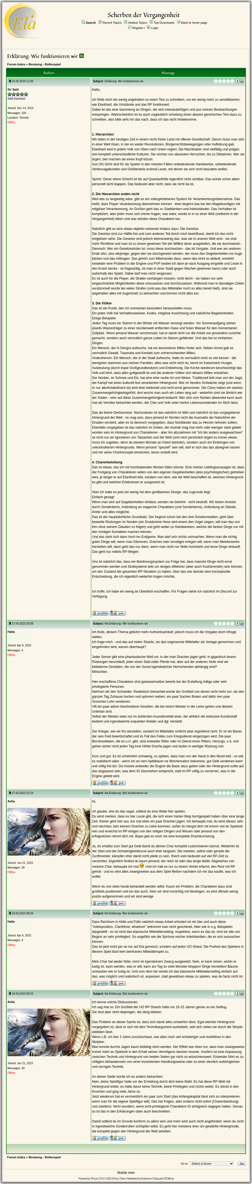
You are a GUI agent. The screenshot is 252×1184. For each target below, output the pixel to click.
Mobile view (126, 1173)
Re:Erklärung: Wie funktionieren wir (126, 623)
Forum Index (16, 64)
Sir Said (13, 89)
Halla (11, 631)
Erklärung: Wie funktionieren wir (42, 56)
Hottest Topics (137, 22)
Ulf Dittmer (169, 1178)
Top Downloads (164, 22)
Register (137, 28)
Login (154, 28)
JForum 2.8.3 (97, 1178)
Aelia (11, 801)
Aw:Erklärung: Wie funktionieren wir (126, 793)
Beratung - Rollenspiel (45, 64)
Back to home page (194, 22)
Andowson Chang (150, 1178)
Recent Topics (111, 22)
